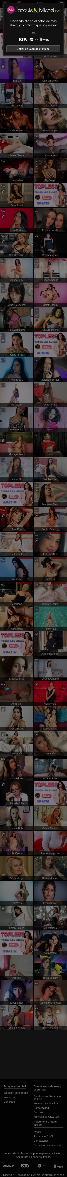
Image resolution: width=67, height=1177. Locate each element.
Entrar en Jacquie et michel (33, 49)
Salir (33, 32)
